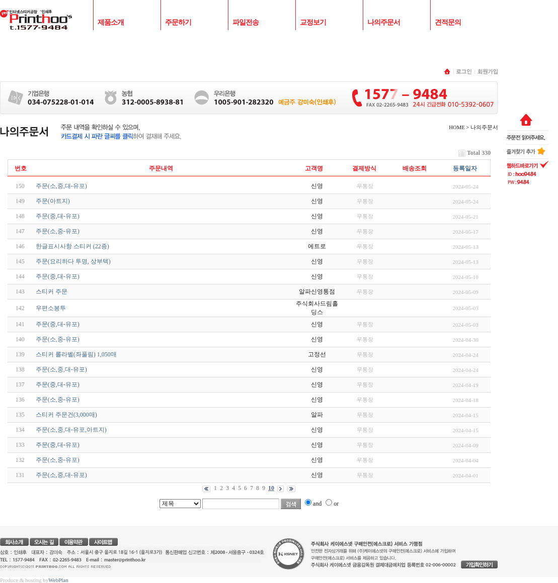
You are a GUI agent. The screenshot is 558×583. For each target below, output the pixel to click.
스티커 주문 (51, 291)
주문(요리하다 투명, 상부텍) (73, 261)
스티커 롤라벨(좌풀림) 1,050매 (76, 354)
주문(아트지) (53, 201)
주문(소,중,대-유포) (61, 185)
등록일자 (465, 168)
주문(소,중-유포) (57, 231)
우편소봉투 (51, 308)
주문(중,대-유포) (57, 216)
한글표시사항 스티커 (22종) (72, 246)
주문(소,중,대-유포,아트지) (71, 429)
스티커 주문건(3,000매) (66, 414)
